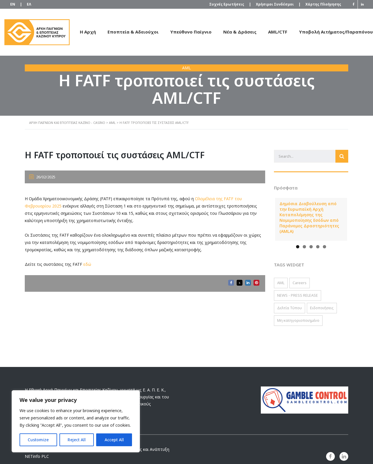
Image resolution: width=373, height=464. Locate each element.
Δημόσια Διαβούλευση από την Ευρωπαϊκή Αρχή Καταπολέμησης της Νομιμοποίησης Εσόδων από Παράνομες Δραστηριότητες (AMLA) (309, 217)
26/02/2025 (42, 177)
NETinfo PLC (37, 456)
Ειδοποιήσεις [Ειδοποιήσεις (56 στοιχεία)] (322, 307)
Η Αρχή (88, 32)
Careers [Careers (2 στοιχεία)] (300, 282)
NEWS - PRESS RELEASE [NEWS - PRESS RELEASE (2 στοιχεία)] (297, 295)
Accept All (114, 439)
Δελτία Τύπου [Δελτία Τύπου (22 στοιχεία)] (289, 307)
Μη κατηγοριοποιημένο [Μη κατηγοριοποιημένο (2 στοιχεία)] (298, 320)
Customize (38, 439)
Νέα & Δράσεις (239, 32)
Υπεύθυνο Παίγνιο (191, 32)
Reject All (77, 439)
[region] (76, 421)
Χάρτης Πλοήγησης (323, 4)
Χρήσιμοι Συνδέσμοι (278, 4)
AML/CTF (277, 32)
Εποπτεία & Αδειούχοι (133, 32)
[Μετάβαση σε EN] (12, 4)
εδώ (87, 264)
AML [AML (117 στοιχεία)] (280, 282)
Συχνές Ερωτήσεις (229, 4)
